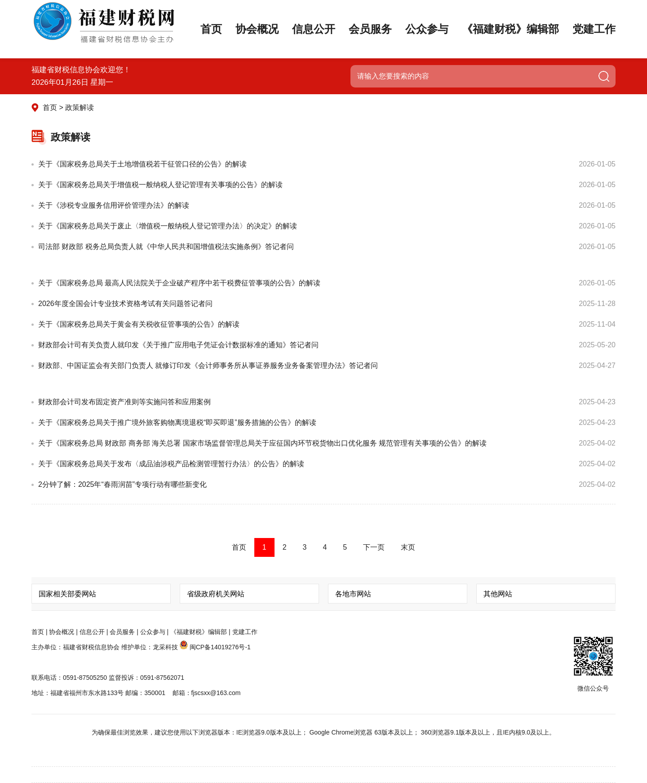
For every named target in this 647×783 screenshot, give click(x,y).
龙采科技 (165, 647)
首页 (211, 29)
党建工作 (594, 29)
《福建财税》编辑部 (510, 29)
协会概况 (257, 29)
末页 (408, 547)
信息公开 (313, 40)
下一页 (374, 547)
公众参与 (426, 40)
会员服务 (370, 40)
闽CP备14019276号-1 (220, 647)
